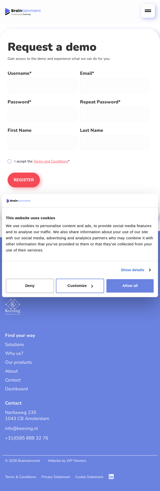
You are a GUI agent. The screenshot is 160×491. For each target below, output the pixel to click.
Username (18, 73)
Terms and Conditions (51, 161)
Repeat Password (99, 102)
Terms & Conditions (20, 477)
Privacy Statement (55, 477)
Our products (18, 362)
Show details (133, 270)
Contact (13, 380)
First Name (19, 130)
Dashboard (16, 388)
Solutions (14, 344)
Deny (30, 286)
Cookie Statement (89, 477)
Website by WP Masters (67, 460)
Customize (80, 286)
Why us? (14, 353)
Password (18, 102)
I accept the (38, 161)
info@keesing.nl (21, 428)
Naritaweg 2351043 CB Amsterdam (27, 415)
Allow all (130, 286)
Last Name (91, 130)
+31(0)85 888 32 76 (26, 438)
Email (86, 73)
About (11, 371)
